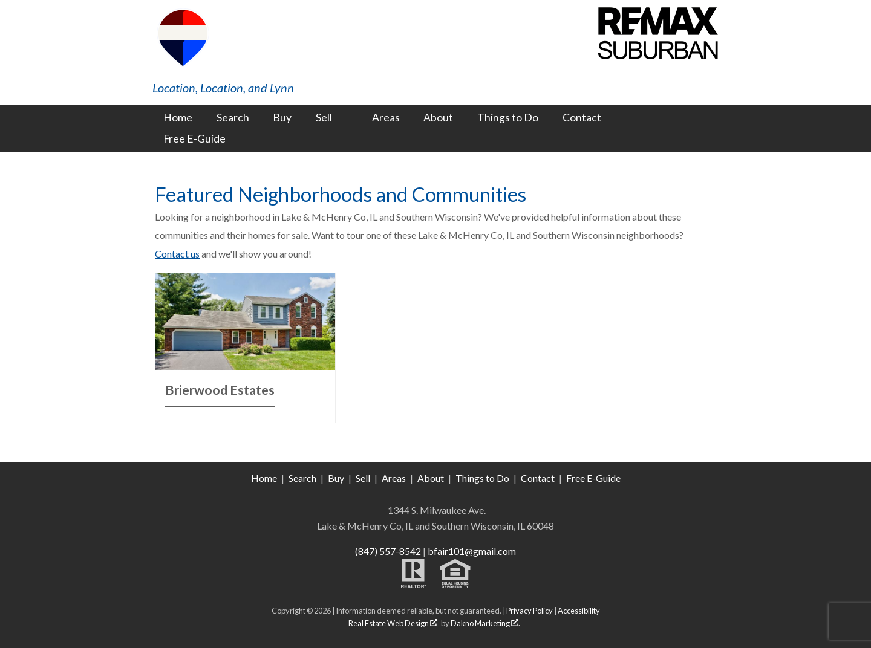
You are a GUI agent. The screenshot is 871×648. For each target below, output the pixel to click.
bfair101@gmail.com (472, 551)
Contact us (177, 253)
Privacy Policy (529, 610)
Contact (582, 117)
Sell (363, 478)
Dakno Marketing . (485, 623)
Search (233, 117)
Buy (282, 117)
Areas (386, 117)
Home (177, 117)
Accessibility (579, 610)
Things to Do (507, 117)
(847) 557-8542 (388, 551)
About (438, 117)
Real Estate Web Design (392, 623)
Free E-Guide (194, 139)
